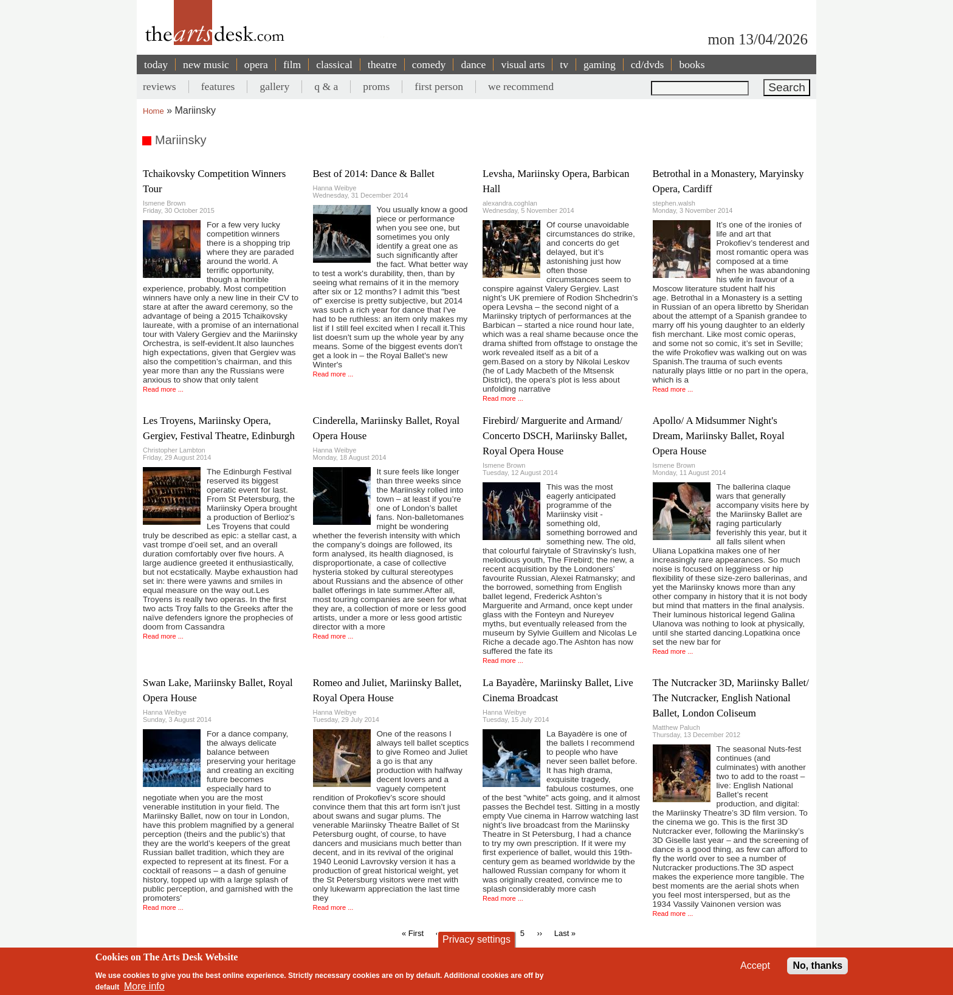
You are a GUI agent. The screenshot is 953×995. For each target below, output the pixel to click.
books (691, 64)
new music (206, 64)
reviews (159, 86)
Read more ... (163, 389)
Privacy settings (476, 939)
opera (256, 64)
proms (376, 86)
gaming (599, 64)
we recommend (521, 86)
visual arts (523, 64)
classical (334, 64)
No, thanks (817, 965)
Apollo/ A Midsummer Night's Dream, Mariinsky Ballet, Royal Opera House (719, 436)
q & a (326, 86)
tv (564, 64)
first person (439, 86)
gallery (274, 86)
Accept (755, 965)
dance (473, 64)
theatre (382, 64)
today (156, 64)
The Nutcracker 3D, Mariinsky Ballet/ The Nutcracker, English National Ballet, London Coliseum (731, 698)
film (292, 64)
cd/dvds (647, 64)
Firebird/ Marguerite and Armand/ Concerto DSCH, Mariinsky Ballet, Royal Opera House (555, 436)
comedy (429, 64)
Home (153, 111)
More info (144, 986)
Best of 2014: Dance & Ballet (374, 173)
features (218, 86)
